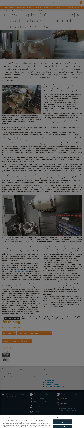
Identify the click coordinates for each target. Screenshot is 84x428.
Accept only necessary (62, 425)
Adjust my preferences (62, 421)
